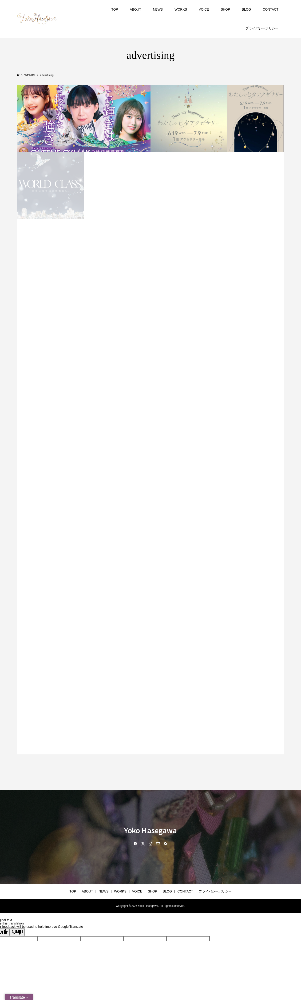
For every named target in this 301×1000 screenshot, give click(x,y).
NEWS (158, 9)
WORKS (180, 9)
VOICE (204, 9)
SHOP (225, 9)
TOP (114, 9)
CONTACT (270, 9)
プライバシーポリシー (262, 28)
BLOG (246, 9)
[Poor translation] (17, 932)
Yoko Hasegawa (150, 830)
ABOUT (135, 9)
